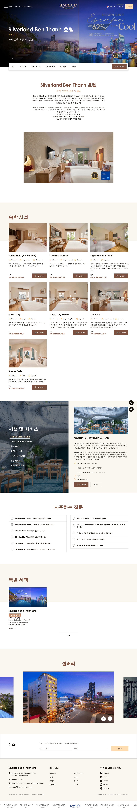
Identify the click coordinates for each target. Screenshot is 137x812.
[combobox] (91, 750)
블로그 (76, 777)
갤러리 (76, 781)
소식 (51, 777)
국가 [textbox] (75, 750)
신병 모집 (53, 784)
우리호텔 (53, 773)
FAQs (76, 784)
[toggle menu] (8, 6)
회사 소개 (55, 767)
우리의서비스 (78, 773)
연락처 (52, 781)
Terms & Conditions (37, 795)
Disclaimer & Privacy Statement (19, 795)
